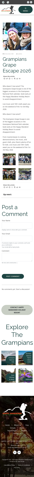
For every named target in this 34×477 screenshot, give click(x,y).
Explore (24, 430)
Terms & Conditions (24, 465)
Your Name (6, 220)
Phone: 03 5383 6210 (17, 445)
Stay (27, 425)
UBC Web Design (19, 461)
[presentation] (15, 268)
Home (7, 425)
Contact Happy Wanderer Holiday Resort (17, 310)
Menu (25, 10)
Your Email (6, 234)
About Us (17, 425)
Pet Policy (17, 467)
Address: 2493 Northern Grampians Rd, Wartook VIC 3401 (17, 442)
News (22, 428)
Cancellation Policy (9, 465)
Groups (12, 428)
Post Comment (12, 276)
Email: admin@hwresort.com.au (17, 447)
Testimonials (12, 430)
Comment (5, 251)
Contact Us (17, 433)
